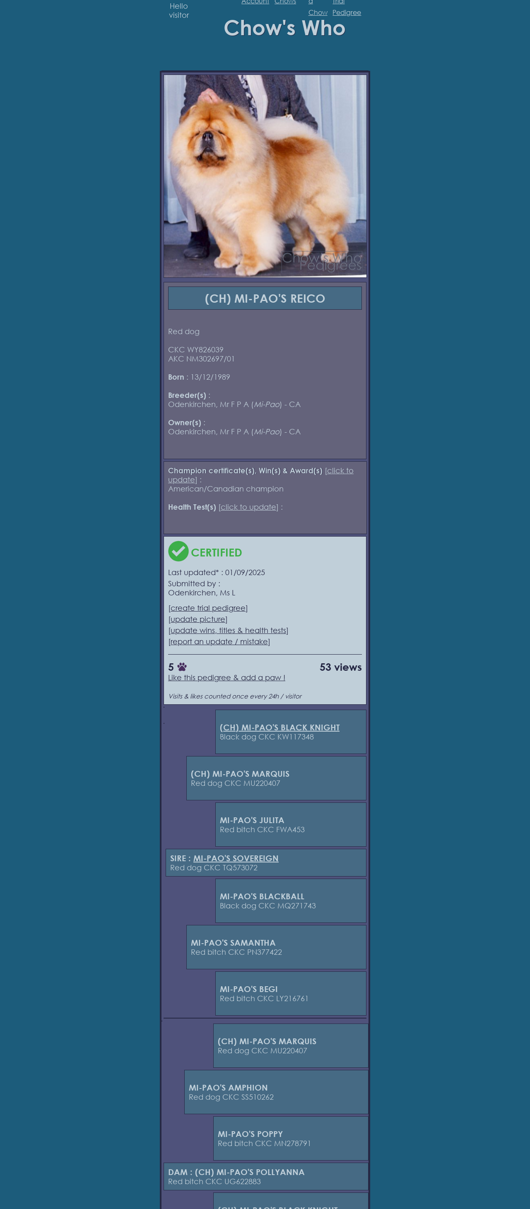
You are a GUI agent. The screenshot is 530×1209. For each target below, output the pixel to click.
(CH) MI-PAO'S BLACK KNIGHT (280, 727)
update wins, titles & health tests (228, 630)
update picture (198, 619)
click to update (248, 506)
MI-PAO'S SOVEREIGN (236, 858)
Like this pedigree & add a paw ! (226, 677)
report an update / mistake (219, 641)
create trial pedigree (208, 607)
